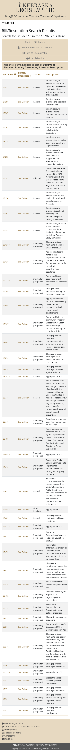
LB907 (6, 324)
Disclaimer (8, 738)
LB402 (6, 596)
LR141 (5, 230)
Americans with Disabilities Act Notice (21, 726)
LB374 (6, 627)
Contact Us (8, 735)
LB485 (6, 518)
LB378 (6, 608)
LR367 (5, 113)
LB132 (6, 680)
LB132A (6, 672)
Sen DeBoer (23, 87)
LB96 (5, 699)
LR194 (5, 198)
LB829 (6, 369)
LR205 (5, 157)
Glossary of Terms (11, 732)
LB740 (6, 422)
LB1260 (6, 244)
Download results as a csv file (35, 47)
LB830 (6, 358)
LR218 (5, 141)
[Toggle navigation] (8, 23)
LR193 (5, 213)
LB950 (6, 305)
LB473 (6, 536)
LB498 (6, 467)
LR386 (5, 101)
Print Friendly (35, 58)
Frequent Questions (12, 723)
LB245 (6, 665)
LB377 (6, 618)
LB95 (5, 710)
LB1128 (6, 280)
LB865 (6, 342)
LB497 (6, 491)
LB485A (6, 509)
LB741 (6, 397)
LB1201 (6, 261)
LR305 (5, 127)
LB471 (6, 570)
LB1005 (6, 291)
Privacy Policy (9, 729)
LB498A (6, 454)
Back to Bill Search (35, 42)
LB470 (6, 584)
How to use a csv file (35, 53)
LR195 (5, 178)
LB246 (6, 646)
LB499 (6, 439)
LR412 (5, 87)
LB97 (5, 689)
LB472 (6, 552)
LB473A (6, 526)
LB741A (6, 376)
